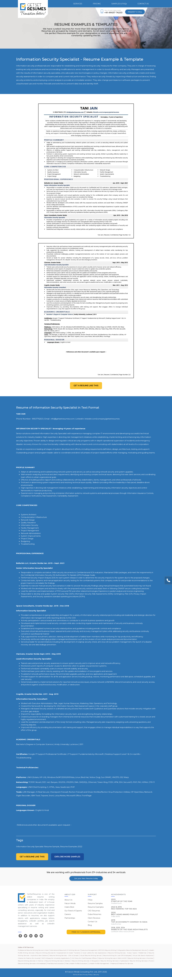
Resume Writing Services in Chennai (30, 961)
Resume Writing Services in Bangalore (85, 961)
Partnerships (69, 918)
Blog (90, 925)
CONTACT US (143, 4)
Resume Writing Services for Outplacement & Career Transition (58, 953)
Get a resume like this (86, 385)
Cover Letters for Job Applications (94, 953)
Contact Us (92, 922)
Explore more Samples (67, 857)
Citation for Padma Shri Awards (29, 958)
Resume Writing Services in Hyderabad (114, 961)
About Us (68, 900)
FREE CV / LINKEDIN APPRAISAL (86, 932)
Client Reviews (94, 918)
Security (96, 974)
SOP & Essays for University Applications (56, 958)
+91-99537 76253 (113, 12)
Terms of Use (77, 974)
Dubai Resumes (94, 914)
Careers (67, 914)
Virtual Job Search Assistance (143, 955)
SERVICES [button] (77, 4)
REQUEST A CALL (135, 12)
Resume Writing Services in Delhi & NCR (112, 958)
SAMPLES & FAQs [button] (119, 4)
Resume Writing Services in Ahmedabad (32, 963)
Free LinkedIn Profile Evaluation (76, 963)
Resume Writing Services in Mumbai (140, 958)
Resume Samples (95, 903)
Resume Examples (96, 907)
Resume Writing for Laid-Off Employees (117, 955)
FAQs (90, 900)
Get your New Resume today (86, 878)
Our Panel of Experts (73, 911)
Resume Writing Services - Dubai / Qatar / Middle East (127, 953)
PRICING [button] (97, 4)
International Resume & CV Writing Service (64, 950)
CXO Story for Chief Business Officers (84, 958)
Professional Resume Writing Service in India (33, 950)
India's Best (69, 907)
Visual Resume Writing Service (90, 955)
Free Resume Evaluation (55, 963)
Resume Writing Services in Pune (141, 961)
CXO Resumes (94, 911)
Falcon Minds (69, 903)
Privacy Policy (87, 974)
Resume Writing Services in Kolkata (57, 961)
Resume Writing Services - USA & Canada (63, 955)
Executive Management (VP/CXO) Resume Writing (98, 950)
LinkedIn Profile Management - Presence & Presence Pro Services (111, 963)
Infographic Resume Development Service (132, 950)
